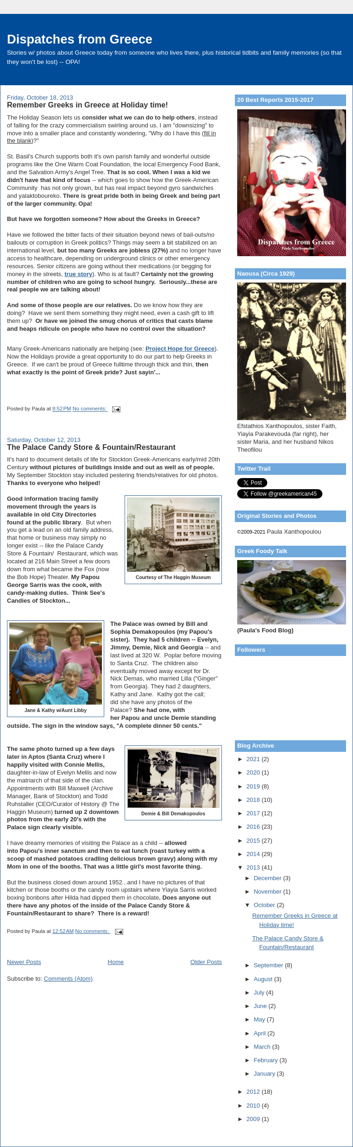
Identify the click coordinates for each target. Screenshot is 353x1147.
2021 (254, 759)
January (265, 1073)
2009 (254, 1118)
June (261, 1005)
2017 (254, 813)
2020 (254, 772)
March (263, 1046)
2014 (254, 854)
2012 (254, 1091)
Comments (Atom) (68, 978)
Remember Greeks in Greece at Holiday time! (87, 105)
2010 (254, 1105)
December (269, 878)
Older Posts (206, 961)
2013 (254, 867)
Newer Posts (24, 961)
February (267, 1060)
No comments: (90, 409)
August (264, 979)
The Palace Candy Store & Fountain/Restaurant (91, 447)
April (261, 1033)
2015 (254, 840)
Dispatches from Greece (79, 39)
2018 (254, 799)
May (260, 1019)
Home (116, 961)
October (265, 904)
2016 (254, 826)
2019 (254, 786)
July (260, 992)
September (269, 965)
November (269, 891)
